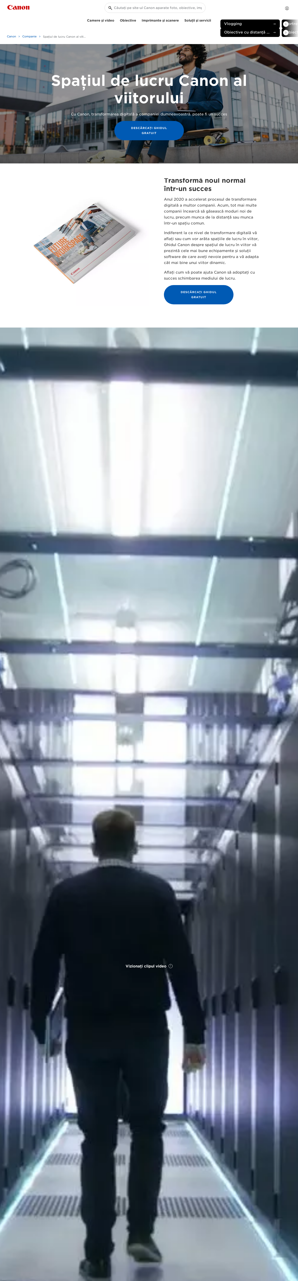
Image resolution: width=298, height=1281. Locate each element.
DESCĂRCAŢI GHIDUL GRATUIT (149, 130)
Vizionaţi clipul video (149, 966)
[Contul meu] (287, 8)
